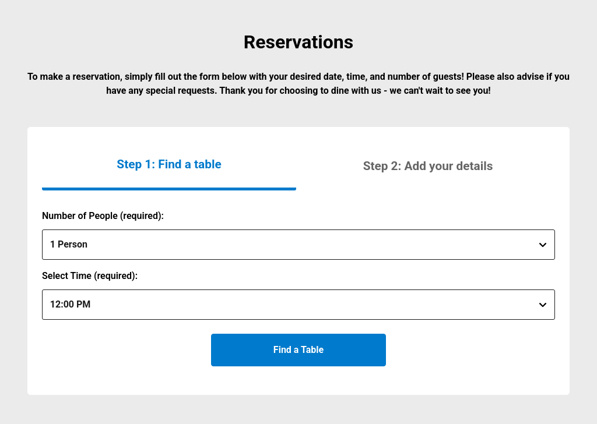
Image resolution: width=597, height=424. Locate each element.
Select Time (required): (90, 275)
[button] (428, 166)
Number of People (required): (103, 215)
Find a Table (298, 349)
